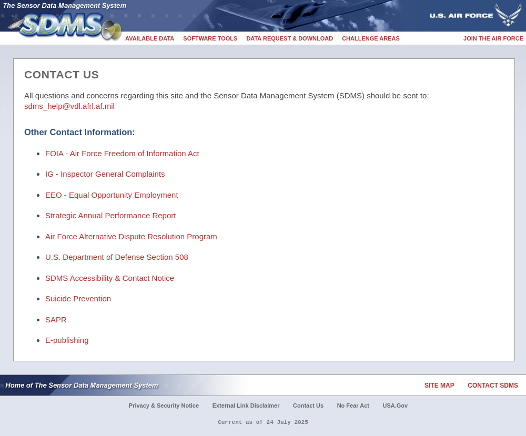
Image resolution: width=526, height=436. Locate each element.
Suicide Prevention (78, 298)
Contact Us (308, 405)
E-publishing (67, 340)
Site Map (439, 385)
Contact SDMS (493, 385)
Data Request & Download (289, 38)
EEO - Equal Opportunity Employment (111, 194)
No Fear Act (353, 405)
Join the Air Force (493, 38)
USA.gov (395, 405)
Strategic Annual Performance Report (110, 215)
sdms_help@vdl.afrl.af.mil (69, 106)
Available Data (149, 38)
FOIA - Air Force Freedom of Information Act (122, 153)
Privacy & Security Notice (164, 405)
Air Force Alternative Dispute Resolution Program (131, 236)
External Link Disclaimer (246, 405)
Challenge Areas (371, 38)
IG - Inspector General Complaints (105, 173)
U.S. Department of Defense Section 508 (116, 256)
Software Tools (210, 38)
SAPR (56, 319)
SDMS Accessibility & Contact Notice (109, 277)
